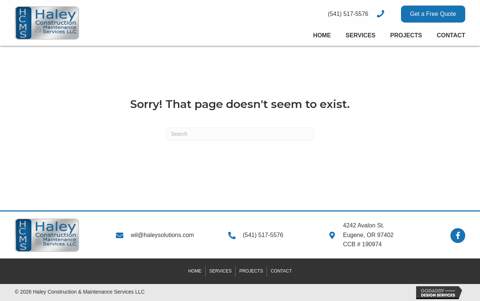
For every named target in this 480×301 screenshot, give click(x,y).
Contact (281, 271)
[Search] (240, 134)
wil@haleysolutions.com (162, 235)
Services (220, 271)
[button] (433, 14)
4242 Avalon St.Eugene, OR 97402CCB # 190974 (368, 234)
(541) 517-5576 (263, 235)
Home (195, 271)
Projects (251, 271)
